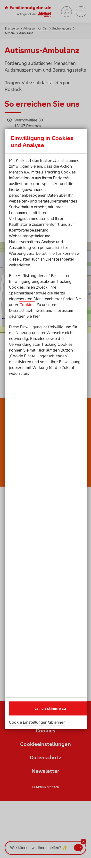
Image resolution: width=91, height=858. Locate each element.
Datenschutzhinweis (27, 310)
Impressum (63, 310)
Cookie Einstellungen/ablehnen (37, 722)
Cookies (26, 304)
